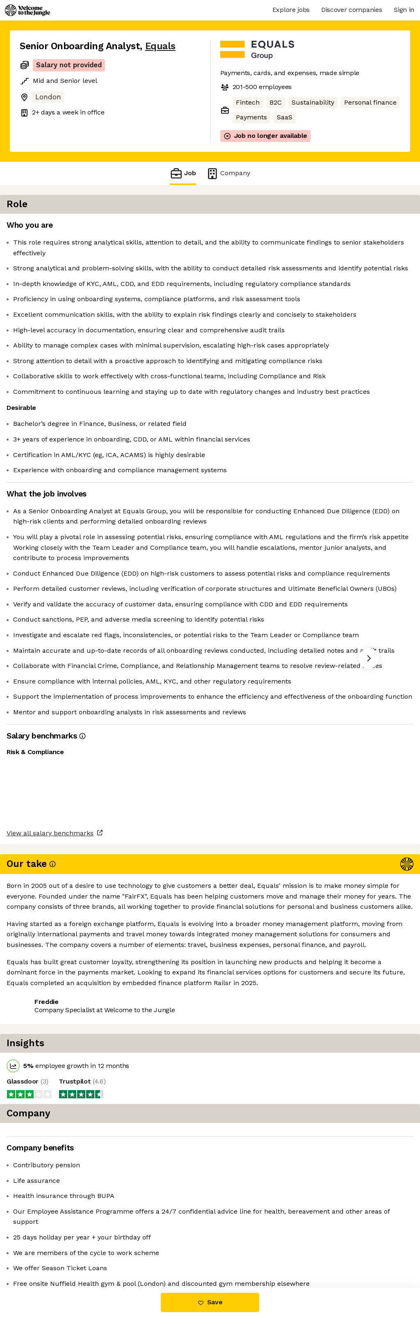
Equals (160, 46)
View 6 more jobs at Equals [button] (121, 1253)
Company (228, 173)
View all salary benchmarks (59, 1222)
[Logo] (27, 10)
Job (183, 173)
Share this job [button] (42, 1253)
